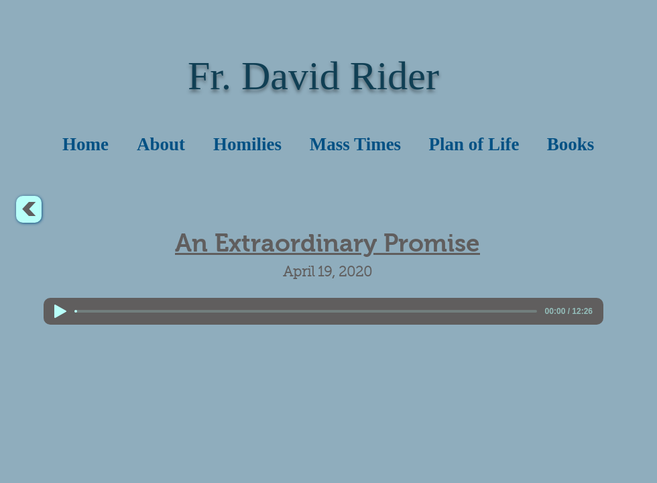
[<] (29, 209)
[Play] (60, 311)
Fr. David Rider (313, 76)
